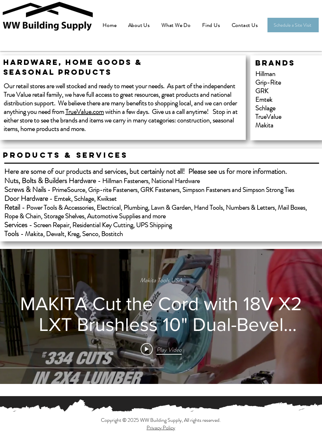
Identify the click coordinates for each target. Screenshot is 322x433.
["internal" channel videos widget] (161, 316)
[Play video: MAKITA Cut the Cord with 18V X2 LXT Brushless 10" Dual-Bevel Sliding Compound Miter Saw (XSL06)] (161, 349)
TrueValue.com (84, 112)
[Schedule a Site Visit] (293, 25)
